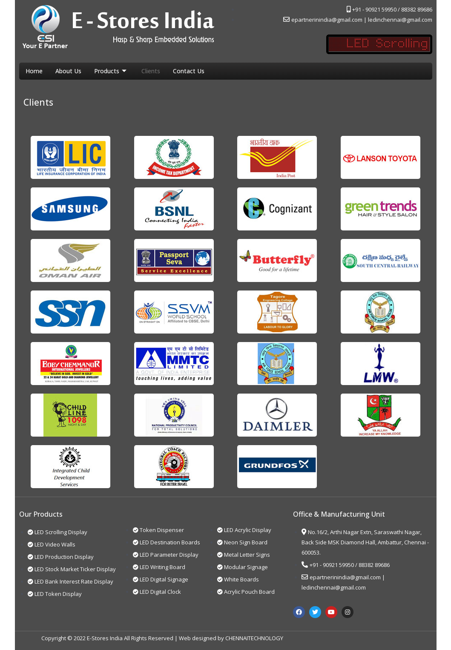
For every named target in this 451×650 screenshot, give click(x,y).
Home (34, 71)
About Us (68, 71)
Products (111, 71)
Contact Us (188, 71)
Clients (150, 71)
